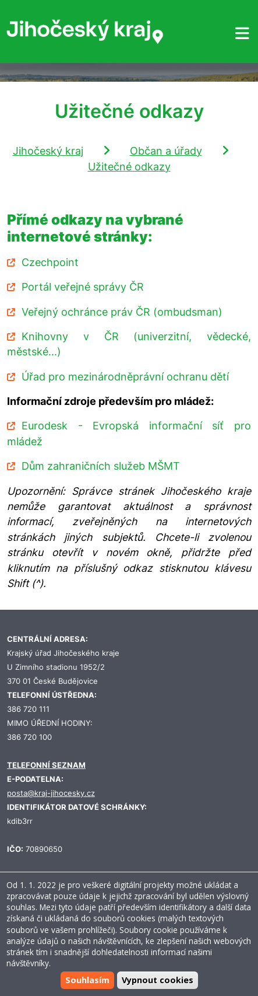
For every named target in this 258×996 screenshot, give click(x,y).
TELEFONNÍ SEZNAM (46, 765)
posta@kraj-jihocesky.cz (51, 793)
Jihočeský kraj (48, 151)
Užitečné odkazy (129, 166)
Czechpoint (50, 262)
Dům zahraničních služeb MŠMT (101, 466)
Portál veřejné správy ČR (83, 287)
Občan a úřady (166, 151)
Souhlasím (87, 979)
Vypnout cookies (157, 979)
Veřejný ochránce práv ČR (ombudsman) (122, 312)
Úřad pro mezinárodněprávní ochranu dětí (125, 377)
